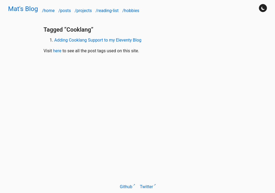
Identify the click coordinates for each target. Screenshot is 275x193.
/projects (84, 10)
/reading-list (108, 10)
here (57, 50)
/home (49, 10)
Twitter (146, 186)
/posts (65, 10)
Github (126, 186)
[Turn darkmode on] (263, 8)
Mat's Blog (23, 9)
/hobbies (130, 10)
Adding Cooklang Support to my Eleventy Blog (98, 40)
